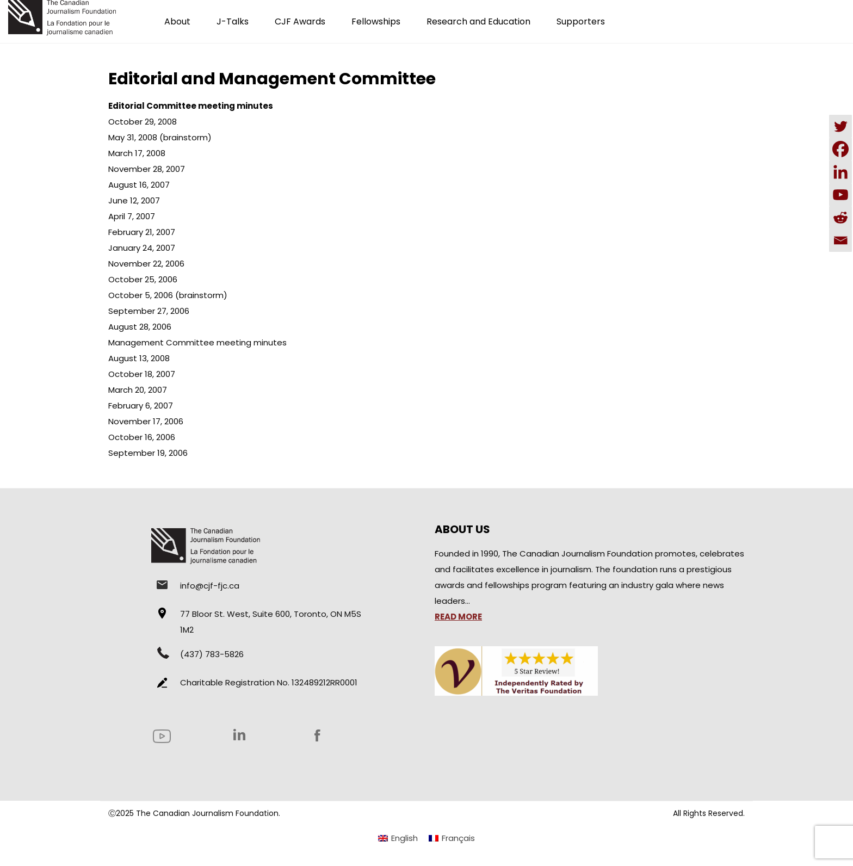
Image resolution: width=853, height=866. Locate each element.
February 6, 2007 (140, 405)
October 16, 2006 (141, 437)
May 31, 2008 (132, 137)
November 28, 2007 (146, 169)
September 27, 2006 (148, 311)
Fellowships (375, 21)
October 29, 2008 (142, 121)
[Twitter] (840, 126)
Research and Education (478, 21)
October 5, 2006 (140, 295)
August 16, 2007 (139, 184)
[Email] (840, 240)
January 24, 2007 (141, 247)
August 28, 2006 (139, 326)
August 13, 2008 (139, 358)
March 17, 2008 (136, 153)
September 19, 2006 (148, 453)
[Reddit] (840, 217)
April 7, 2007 (131, 216)
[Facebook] (840, 149)
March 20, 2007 (137, 389)
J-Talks (233, 21)
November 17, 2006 (145, 421)
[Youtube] (840, 194)
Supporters (581, 21)
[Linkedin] (840, 171)
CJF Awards (300, 21)
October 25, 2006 (142, 279)
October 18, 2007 (141, 374)
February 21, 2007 (141, 232)
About (177, 21)
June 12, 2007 (134, 200)
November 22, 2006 (146, 263)
